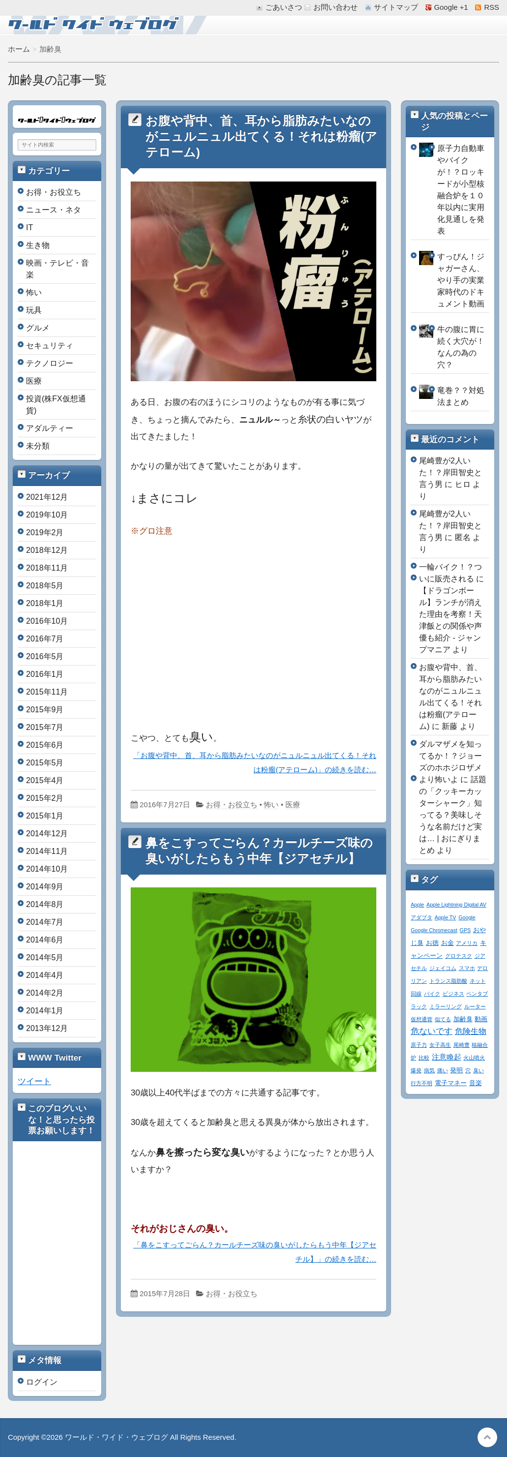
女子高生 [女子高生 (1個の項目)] (440, 1045)
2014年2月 (45, 993)
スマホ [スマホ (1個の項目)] (467, 968)
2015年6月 (45, 745)
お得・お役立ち (231, 805)
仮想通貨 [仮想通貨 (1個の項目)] (421, 1019)
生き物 (38, 245)
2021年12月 (47, 497)
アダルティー (49, 428)
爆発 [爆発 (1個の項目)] (416, 1070)
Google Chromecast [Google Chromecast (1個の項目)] (434, 930)
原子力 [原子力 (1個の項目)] (419, 1045)
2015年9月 (45, 709)
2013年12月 (47, 1028)
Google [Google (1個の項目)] (466, 917)
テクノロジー (49, 363)
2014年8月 (45, 904)
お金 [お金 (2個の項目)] (447, 943)
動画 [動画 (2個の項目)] (481, 1019)
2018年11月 (47, 568)
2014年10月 (47, 869)
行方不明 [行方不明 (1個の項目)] (421, 1083)
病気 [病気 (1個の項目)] (429, 1070)
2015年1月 (45, 816)
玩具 (34, 310)
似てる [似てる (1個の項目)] (443, 1019)
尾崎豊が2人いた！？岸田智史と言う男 (450, 472)
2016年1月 (45, 674)
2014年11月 (47, 851)
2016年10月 (47, 621)
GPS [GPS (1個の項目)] (465, 930)
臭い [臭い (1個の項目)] (478, 1070)
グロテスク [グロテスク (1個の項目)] (458, 956)
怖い (271, 805)
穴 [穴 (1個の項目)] (468, 1070)
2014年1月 (45, 1010)
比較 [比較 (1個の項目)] (424, 1058)
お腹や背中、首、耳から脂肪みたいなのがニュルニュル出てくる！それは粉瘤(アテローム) (261, 136)
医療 (292, 805)
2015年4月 (45, 780)
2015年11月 (47, 692)
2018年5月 (45, 585)
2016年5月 (45, 656)
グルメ (38, 328)
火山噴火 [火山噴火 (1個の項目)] (474, 1058)
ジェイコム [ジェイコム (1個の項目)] (442, 968)
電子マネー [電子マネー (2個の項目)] (451, 1083)
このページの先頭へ (487, 1437)
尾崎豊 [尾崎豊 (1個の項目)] (461, 1045)
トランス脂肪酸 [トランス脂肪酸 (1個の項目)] (448, 981)
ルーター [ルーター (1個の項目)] (475, 1006)
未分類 (38, 446)
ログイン (41, 1382)
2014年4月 (45, 975)
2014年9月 (45, 886)
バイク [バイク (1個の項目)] (432, 994)
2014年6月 (45, 940)
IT (29, 227)
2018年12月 (47, 550)
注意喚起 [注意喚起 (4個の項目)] (446, 1057)
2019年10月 (47, 515)
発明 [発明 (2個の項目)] (456, 1070)
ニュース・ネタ (53, 210)
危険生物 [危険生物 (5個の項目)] (470, 1031)
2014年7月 (45, 922)
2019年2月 (45, 532)
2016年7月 (45, 639)
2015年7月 (45, 727)
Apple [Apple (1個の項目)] (417, 905)
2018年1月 (45, 603)
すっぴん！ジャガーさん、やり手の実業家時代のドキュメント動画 (460, 280)
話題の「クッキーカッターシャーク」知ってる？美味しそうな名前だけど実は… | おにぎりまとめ (452, 814)
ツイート (34, 1081)
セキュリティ (49, 345)
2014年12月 (47, 833)
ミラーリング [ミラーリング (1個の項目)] (445, 1006)
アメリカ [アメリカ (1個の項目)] (467, 943)
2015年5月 (45, 763)
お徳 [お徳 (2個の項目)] (432, 943)
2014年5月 (45, 957)
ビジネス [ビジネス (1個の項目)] (453, 994)
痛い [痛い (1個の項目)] (442, 1070)
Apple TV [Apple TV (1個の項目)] (445, 917)
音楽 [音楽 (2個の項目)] (475, 1083)
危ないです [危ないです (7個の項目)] (431, 1031)
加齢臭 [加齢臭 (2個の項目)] (463, 1019)
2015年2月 (45, 798)
